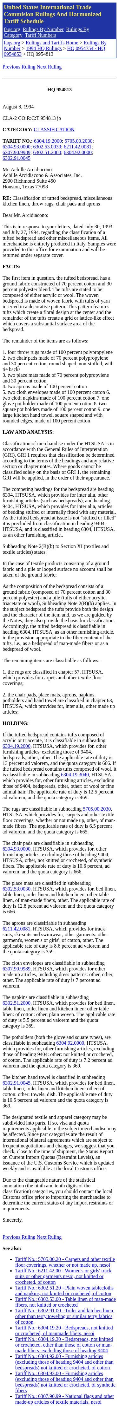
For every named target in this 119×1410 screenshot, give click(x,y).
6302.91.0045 (16, 158)
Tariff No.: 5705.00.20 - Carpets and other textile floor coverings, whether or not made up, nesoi (65, 1262)
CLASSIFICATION (54, 129)
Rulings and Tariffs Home (52, 42)
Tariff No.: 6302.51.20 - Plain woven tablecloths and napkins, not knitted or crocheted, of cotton (64, 1290)
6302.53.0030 (47, 146)
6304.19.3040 (75, 774)
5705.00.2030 (79, 141)
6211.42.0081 (77, 146)
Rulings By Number (43, 29)
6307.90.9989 (16, 152)
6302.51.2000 (47, 152)
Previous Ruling (19, 66)
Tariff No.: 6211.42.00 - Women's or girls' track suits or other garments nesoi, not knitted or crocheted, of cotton (63, 1276)
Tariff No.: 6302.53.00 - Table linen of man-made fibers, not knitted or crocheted (65, 1302)
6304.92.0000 (78, 152)
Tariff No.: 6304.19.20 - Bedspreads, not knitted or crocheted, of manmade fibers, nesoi (64, 1330)
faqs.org (12, 29)
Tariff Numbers (40, 35)
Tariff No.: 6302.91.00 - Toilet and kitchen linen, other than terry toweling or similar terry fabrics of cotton (64, 1316)
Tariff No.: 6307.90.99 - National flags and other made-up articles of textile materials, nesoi (64, 1399)
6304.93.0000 (16, 146)
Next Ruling (49, 66)
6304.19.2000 (48, 141)
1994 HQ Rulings (44, 48)
